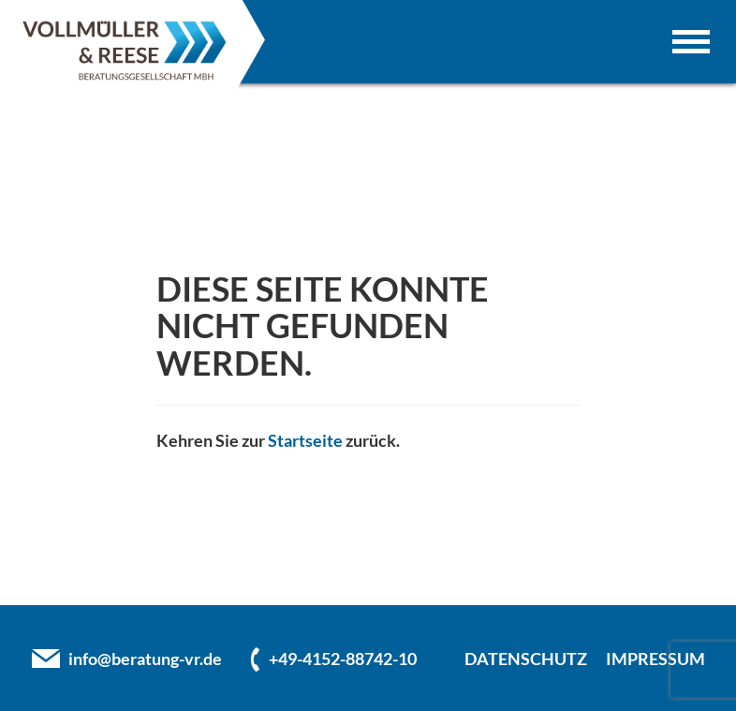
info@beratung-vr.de (145, 658)
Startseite (305, 440)
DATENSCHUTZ (525, 658)
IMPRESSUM (655, 658)
